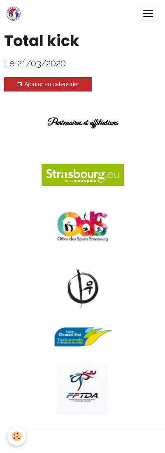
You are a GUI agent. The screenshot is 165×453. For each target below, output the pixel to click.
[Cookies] (16, 436)
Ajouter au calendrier (48, 84)
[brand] (15, 14)
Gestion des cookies (82, 442)
